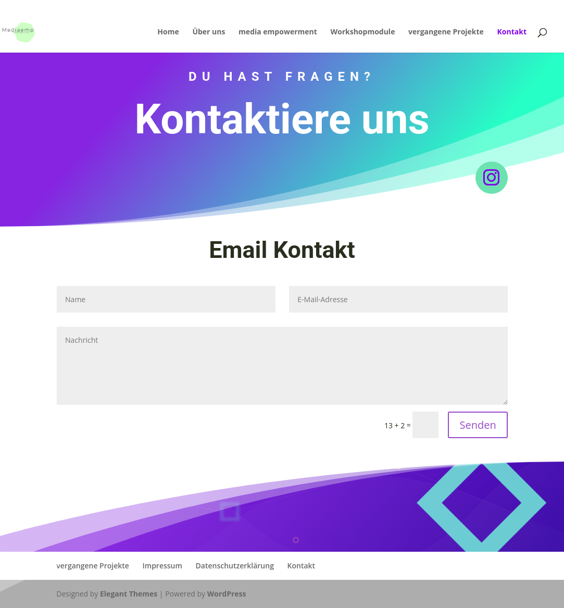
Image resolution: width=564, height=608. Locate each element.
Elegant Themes (128, 594)
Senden (477, 425)
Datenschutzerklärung (235, 565)
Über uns (208, 32)
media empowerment (278, 32)
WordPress (226, 594)
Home (168, 32)
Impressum (162, 565)
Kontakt (512, 32)
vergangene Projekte (446, 32)
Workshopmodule (362, 32)
